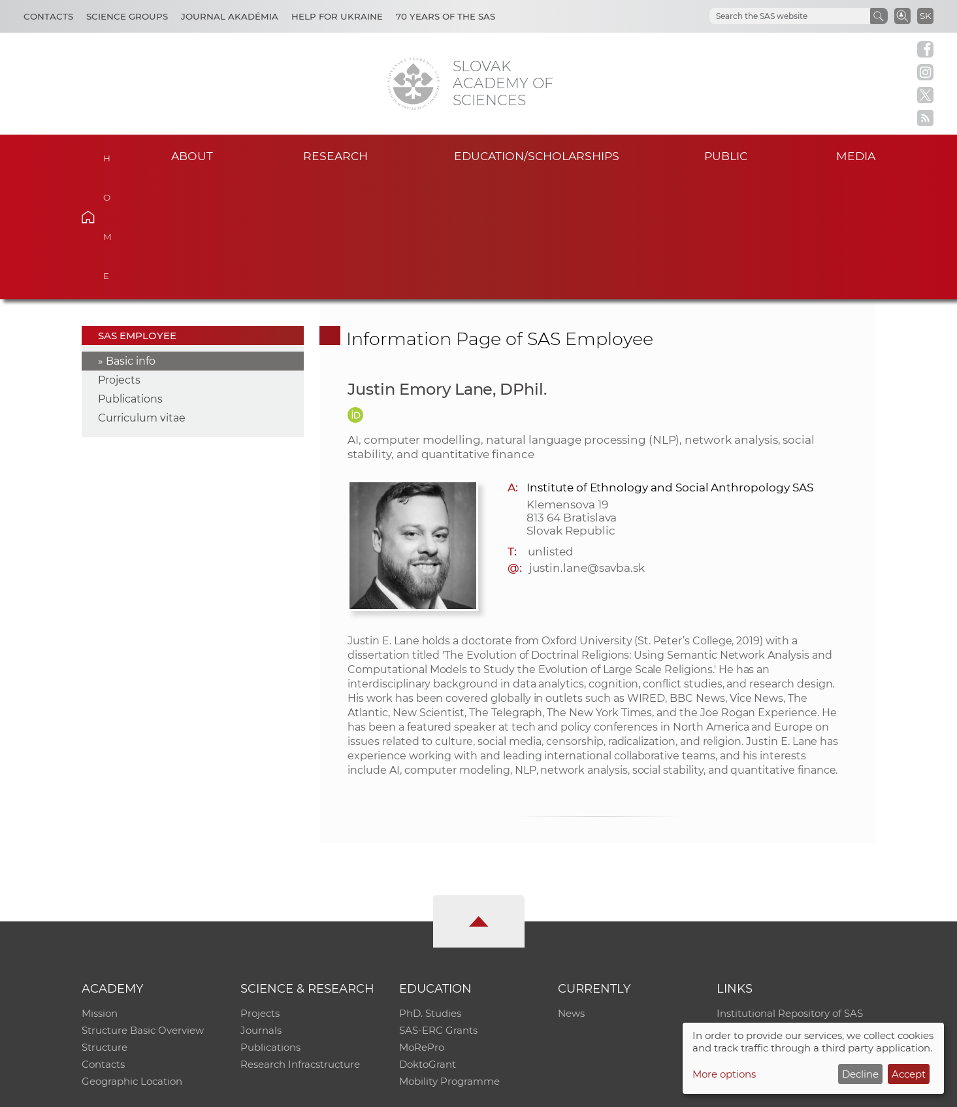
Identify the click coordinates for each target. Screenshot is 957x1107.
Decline (860, 1074)
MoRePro (421, 925)
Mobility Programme (449, 959)
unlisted (551, 430)
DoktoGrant (427, 942)
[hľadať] (774, 16)
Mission (100, 891)
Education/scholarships (536, 156)
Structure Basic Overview (143, 908)
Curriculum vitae (142, 296)
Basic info (130, 239)
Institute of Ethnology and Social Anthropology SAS (670, 365)
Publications (130, 277)
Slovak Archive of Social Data (786, 908)
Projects (119, 258)
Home (108, 154)
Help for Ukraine (337, 16)
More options (724, 1074)
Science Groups (127, 16)
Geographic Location (132, 959)
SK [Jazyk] (925, 15)
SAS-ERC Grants (438, 908)
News (571, 891)
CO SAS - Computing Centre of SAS (258, 1091)
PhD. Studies (430, 891)
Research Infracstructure (300, 942)
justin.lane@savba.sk (587, 446)
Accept (909, 1074)
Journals (261, 908)
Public (725, 156)
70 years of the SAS (445, 16)
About (192, 156)
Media (855, 156)
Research (335, 156)
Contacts (48, 16)
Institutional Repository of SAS (790, 891)
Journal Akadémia (229, 16)
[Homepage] (413, 84)
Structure (104, 925)
